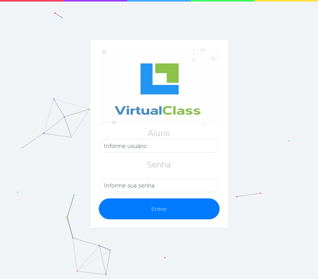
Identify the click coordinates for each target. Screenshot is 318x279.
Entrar (159, 208)
